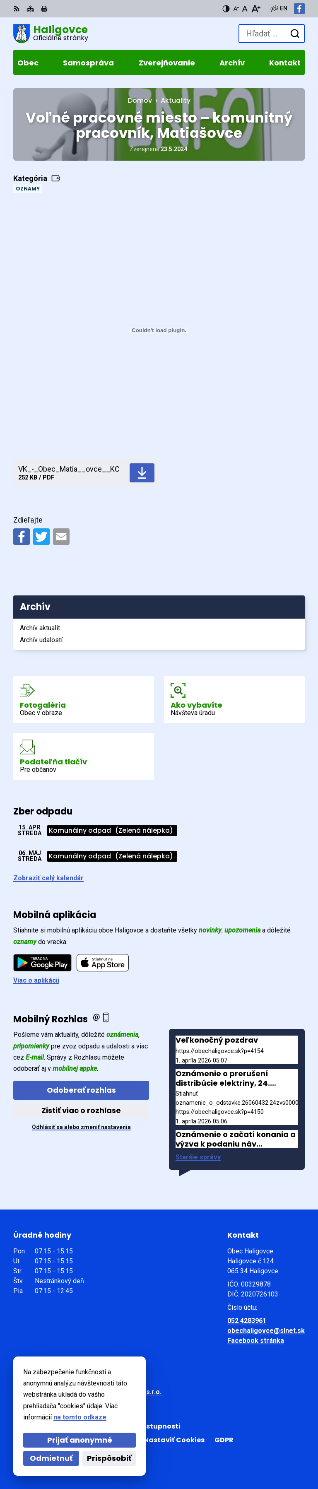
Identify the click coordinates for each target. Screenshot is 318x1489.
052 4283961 (246, 1321)
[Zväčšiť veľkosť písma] (255, 8)
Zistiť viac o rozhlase (81, 1110)
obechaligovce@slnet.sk (266, 1331)
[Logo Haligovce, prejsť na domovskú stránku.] (50, 33)
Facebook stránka (255, 1340)
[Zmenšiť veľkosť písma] (236, 8)
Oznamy (28, 188)
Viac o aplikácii (36, 980)
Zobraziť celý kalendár (48, 878)
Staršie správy (198, 1157)
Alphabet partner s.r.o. (126, 1392)
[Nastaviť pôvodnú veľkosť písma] (245, 8)
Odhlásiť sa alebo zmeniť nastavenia (81, 1127)
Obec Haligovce (87, 1400)
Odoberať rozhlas (81, 1090)
